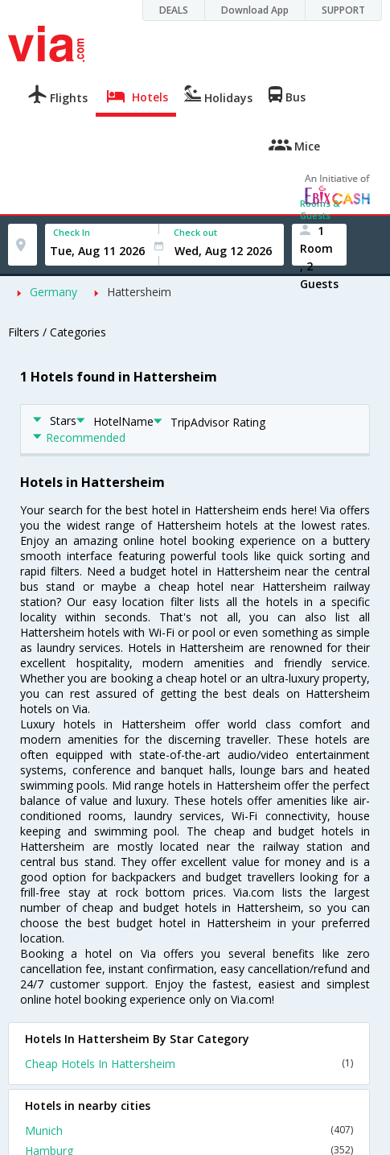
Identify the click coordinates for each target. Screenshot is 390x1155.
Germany (53, 291)
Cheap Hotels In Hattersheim (189, 1063)
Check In (71, 232)
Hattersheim (139, 291)
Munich (189, 1130)
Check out (195, 232)
